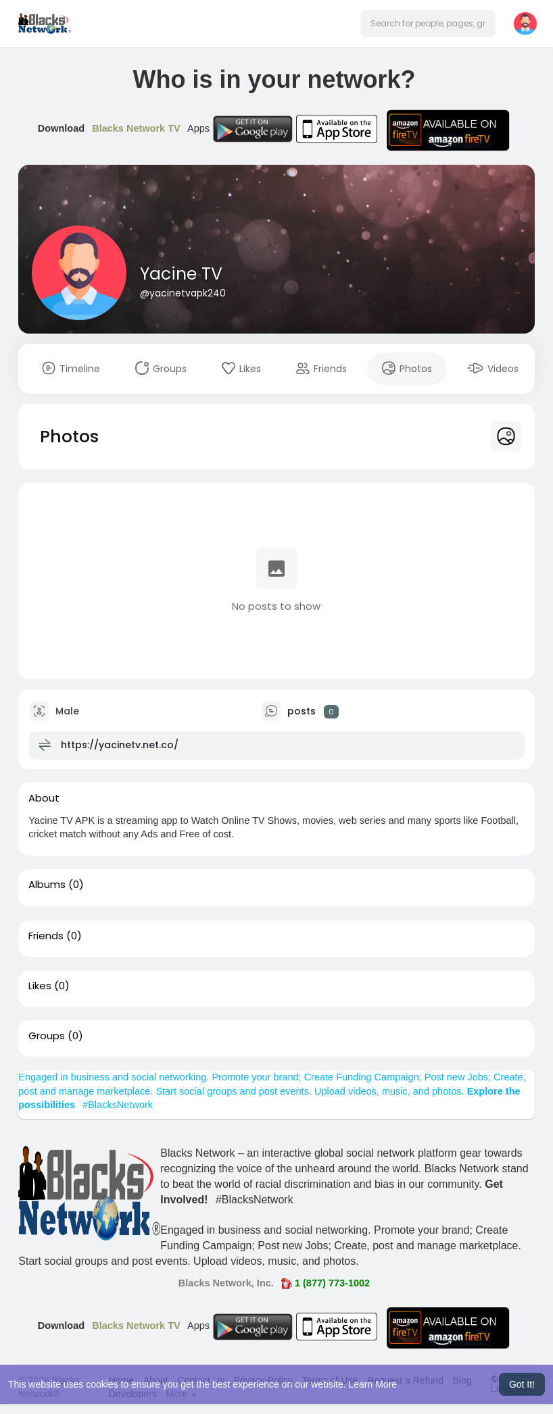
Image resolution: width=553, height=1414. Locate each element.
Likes (39, 985)
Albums (47, 884)
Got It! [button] (522, 1384)
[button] (428, 23)
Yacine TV (181, 274)
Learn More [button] (373, 1384)
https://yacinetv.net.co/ (119, 745)
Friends (46, 936)
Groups (46, 1035)
